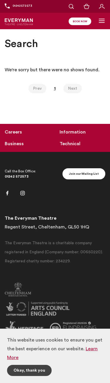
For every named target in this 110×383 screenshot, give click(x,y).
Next (72, 88)
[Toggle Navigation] (101, 21)
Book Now (80, 21)
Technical (70, 143)
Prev (37, 88)
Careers (13, 132)
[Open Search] (71, 6)
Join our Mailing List (84, 173)
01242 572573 (16, 176)
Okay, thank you (29, 370)
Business (14, 143)
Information (73, 132)
